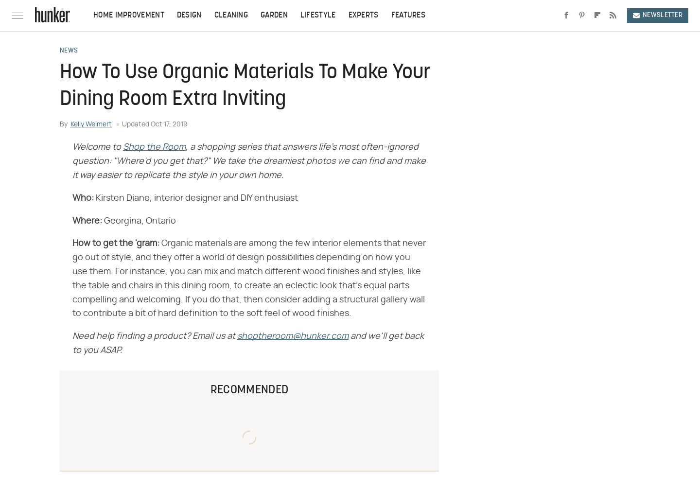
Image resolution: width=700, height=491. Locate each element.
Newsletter (657, 15)
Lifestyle (318, 15)
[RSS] (613, 15)
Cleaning (231, 15)
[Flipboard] (597, 15)
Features (408, 15)
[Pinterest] (582, 15)
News (69, 51)
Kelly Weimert (91, 124)
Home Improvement (128, 15)
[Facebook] (566, 15)
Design (189, 15)
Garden (274, 15)
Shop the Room (154, 147)
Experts (364, 15)
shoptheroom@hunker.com (293, 336)
